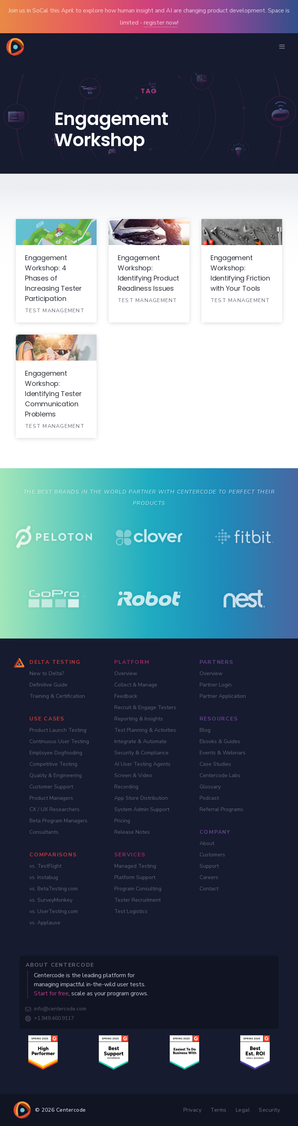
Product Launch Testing (57, 730)
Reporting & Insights (138, 718)
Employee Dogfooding (55, 752)
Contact (209, 888)
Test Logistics (130, 911)
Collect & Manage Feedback (135, 690)
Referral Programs (221, 809)
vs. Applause (44, 922)
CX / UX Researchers (54, 809)
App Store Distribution (141, 798)
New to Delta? (46, 673)
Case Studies (215, 764)
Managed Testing (135, 866)
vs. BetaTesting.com (53, 888)
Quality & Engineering (55, 775)
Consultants (43, 832)
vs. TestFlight (45, 866)
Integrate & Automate (140, 741)
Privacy (192, 1110)
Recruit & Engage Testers (145, 707)
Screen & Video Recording (133, 781)
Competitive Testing (53, 764)
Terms (218, 1110)
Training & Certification (57, 696)
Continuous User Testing (59, 741)
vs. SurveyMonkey (50, 900)
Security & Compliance (141, 752)
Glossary (210, 786)
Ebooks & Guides (220, 741)
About (207, 843)
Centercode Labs (220, 775)
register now (160, 23)
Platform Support (134, 877)
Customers (212, 854)
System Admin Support (141, 809)
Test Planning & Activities (145, 730)
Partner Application (223, 696)
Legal (243, 1110)
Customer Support (51, 786)
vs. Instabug (43, 877)
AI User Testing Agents (142, 764)
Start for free (51, 993)
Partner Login (216, 684)
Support (209, 866)
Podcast (209, 798)
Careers (209, 877)
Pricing (122, 820)
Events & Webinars (223, 752)
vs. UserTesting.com (53, 911)
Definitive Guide (48, 684)
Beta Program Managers (58, 820)
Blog (205, 730)
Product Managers (51, 798)
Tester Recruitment (137, 900)
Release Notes (132, 832)
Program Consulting (137, 888)
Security (269, 1110)
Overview (125, 673)
